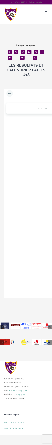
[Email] (35, 58)
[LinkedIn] (29, 52)
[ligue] (15, 340)
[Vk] (22, 58)
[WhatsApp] (36, 52)
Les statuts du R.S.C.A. (14, 423)
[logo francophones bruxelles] (26, 340)
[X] (16, 52)
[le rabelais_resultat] (36, 324)
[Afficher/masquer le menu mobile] (46, 10)
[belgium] (36, 340)
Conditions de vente (13, 429)
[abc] (26, 324)
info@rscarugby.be (35, 2)
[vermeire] (15, 324)
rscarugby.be (19, 395)
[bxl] (47, 340)
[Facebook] (9, 52)
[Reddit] (23, 52)
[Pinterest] (9, 58)
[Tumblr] (42, 52)
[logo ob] (47, 324)
